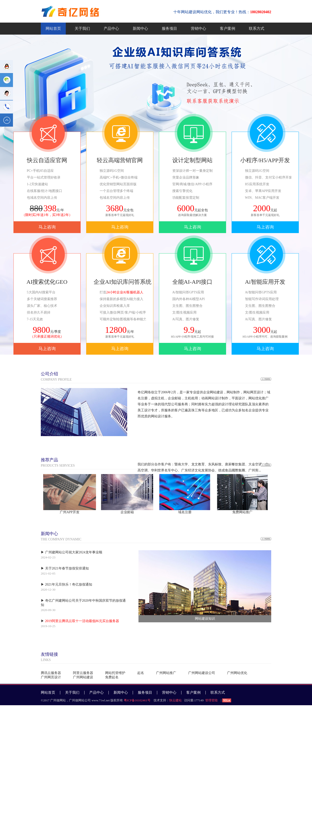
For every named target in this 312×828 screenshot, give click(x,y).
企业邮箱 (127, 512)
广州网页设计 (51, 677)
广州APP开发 (69, 512)
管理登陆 (211, 700)
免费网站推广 (242, 512)
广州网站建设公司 (201, 673)
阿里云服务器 (83, 673)
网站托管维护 (115, 673)
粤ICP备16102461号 (137, 700)
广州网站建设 (83, 677)
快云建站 (175, 700)
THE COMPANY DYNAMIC (61, 536)
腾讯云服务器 (51, 673)
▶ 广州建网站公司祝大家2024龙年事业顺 (71, 552)
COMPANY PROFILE (56, 376)
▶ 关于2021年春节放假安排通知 (65, 568)
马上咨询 (47, 227)
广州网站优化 (237, 673)
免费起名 (112, 677)
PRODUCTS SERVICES (58, 462)
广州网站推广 (166, 673)
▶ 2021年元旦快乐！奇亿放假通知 (66, 584)
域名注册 (185, 512)
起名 (140, 673)
